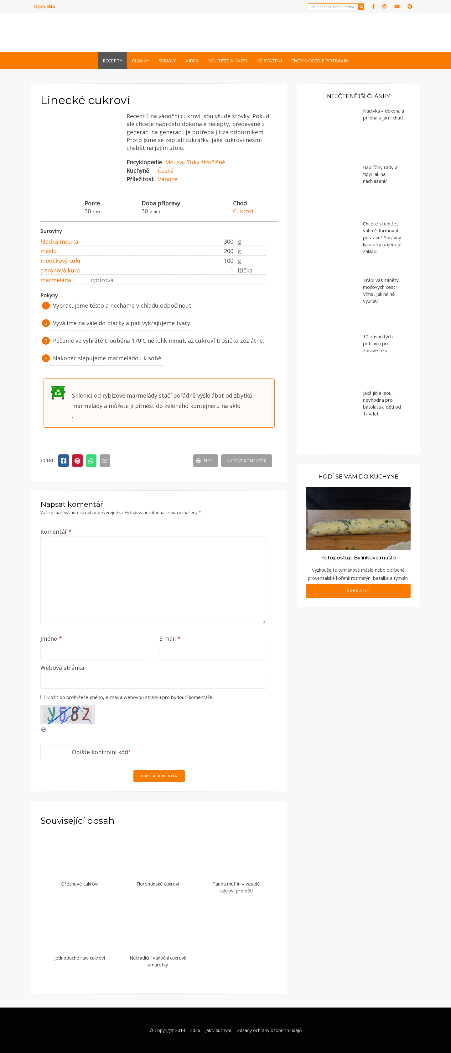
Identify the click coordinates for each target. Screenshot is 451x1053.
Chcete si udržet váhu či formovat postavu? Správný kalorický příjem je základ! (382, 237)
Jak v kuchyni (218, 1030)
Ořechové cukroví (79, 884)
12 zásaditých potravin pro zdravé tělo (378, 343)
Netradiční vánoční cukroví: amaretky (158, 961)
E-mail (169, 638)
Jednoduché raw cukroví (79, 958)
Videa (192, 60)
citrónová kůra (60, 270)
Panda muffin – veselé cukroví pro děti (236, 887)
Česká (166, 170)
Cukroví (243, 211)
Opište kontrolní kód (100, 752)
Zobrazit (358, 591)
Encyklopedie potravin (320, 60)
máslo (48, 251)
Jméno (51, 638)
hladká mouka (59, 241)
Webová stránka (62, 667)
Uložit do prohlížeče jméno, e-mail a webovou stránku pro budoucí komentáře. (129, 697)
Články (140, 60)
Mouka (174, 162)
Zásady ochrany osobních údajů (269, 1030)
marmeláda (55, 280)
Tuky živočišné (205, 162)
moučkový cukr (60, 260)
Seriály (167, 60)
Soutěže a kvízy (227, 60)
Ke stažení (269, 60)
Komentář (56, 531)
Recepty (112, 60)
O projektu (44, 6)
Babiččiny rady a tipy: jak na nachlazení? (380, 174)
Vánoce (167, 179)
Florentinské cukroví (158, 884)
